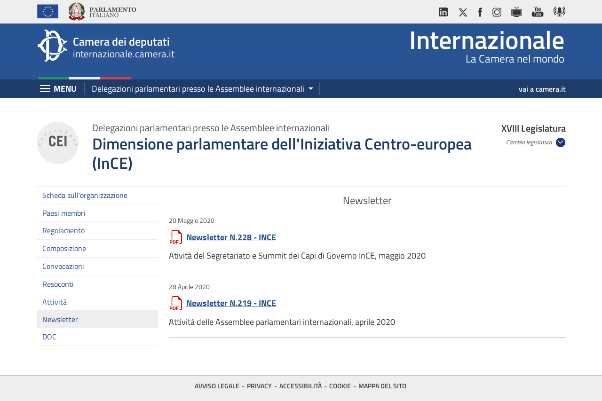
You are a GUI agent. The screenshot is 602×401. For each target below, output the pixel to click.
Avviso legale (217, 386)
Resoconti (58, 284)
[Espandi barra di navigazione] (45, 89)
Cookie (340, 386)
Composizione (64, 248)
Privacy (259, 386)
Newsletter (60, 319)
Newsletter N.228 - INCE (231, 237)
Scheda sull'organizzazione (84, 195)
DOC (49, 336)
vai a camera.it (542, 88)
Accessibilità (300, 386)
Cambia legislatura (530, 142)
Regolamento (63, 230)
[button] (199, 89)
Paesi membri (64, 213)
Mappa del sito (382, 386)
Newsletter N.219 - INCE (231, 303)
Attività (54, 301)
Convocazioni (63, 266)
